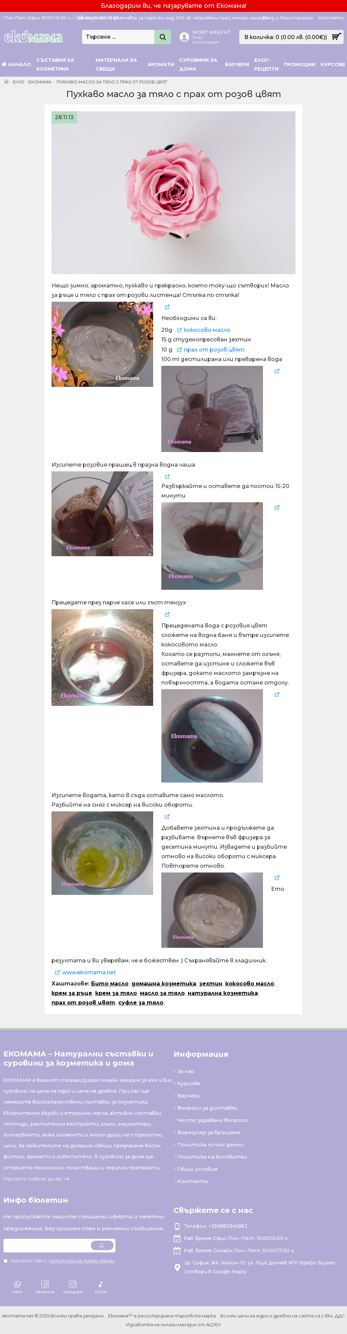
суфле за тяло (140, 1002)
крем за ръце (72, 993)
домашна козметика (163, 983)
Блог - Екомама (32, 81)
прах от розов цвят (214, 349)
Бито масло (109, 983)
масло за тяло (162, 993)
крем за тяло (116, 993)
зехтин (210, 983)
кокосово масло (207, 330)
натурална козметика (223, 993)
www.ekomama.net (89, 972)
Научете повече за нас (32, 1179)
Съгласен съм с (59, 1261)
